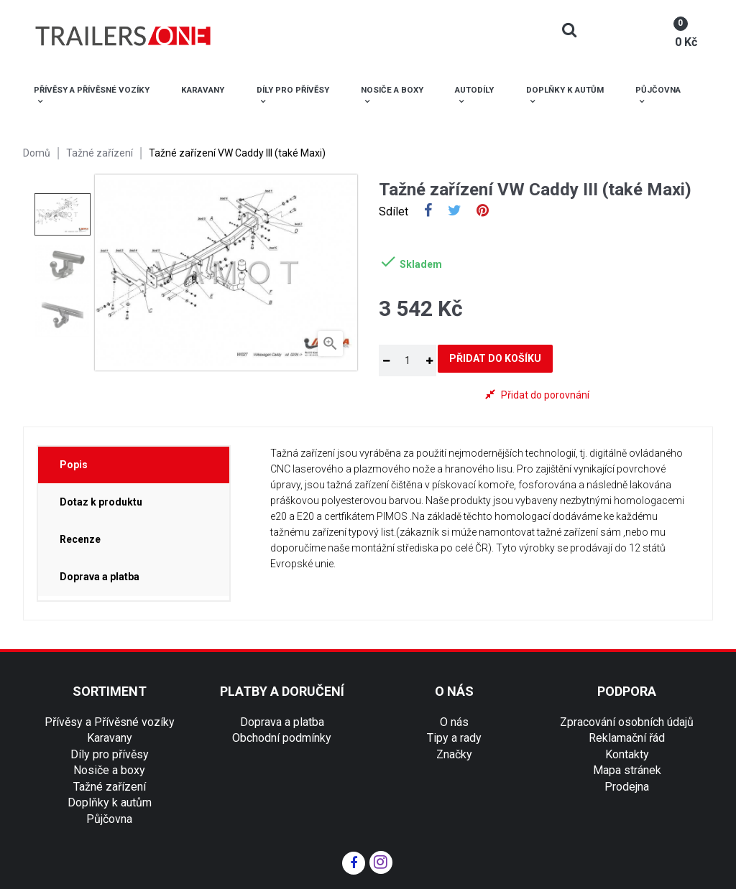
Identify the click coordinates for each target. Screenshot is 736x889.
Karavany (109, 738)
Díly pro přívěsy (109, 754)
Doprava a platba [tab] (99, 576)
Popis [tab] (74, 464)
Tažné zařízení (109, 786)
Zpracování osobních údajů (627, 722)
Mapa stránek (627, 770)
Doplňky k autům (110, 802)
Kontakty (627, 754)
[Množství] (407, 360)
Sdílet (428, 212)
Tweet (454, 212)
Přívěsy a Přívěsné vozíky (110, 722)
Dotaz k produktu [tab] (101, 502)
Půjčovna (109, 819)
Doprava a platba (282, 722)
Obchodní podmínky (281, 738)
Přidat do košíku (495, 358)
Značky (454, 754)
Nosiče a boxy (109, 770)
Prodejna (626, 786)
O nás (454, 722)
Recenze (80, 539)
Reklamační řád (627, 738)
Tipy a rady (454, 738)
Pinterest (483, 212)
